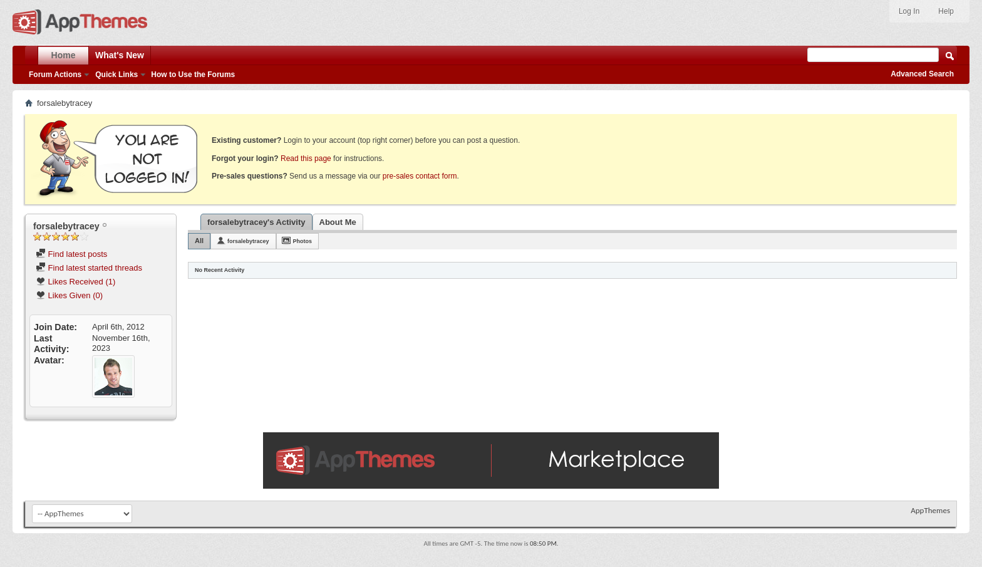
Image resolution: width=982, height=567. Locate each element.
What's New (119, 55)
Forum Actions (55, 74)
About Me (337, 222)
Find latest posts (71, 254)
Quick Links (116, 74)
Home (63, 55)
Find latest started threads (89, 268)
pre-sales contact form (420, 176)
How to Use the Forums (193, 74)
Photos (303, 241)
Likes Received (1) (75, 281)
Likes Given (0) (69, 295)
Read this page (306, 158)
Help (946, 11)
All (199, 240)
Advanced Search (922, 74)
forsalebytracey (248, 241)
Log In (909, 11)
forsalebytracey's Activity (256, 222)
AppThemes (930, 510)
